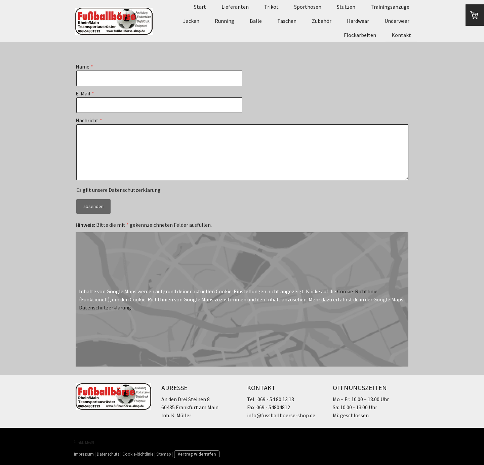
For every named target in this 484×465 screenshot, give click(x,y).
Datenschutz (108, 454)
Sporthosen (307, 6)
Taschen (286, 20)
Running (224, 20)
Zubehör (321, 20)
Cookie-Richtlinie (357, 291)
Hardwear (358, 20)
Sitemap (163, 454)
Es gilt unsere (118, 189)
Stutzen (346, 6)
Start (200, 6)
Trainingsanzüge (390, 6)
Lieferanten (235, 6)
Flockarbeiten (360, 35)
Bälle (256, 20)
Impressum (84, 454)
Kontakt (401, 35)
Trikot (271, 6)
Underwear (397, 20)
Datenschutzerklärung (135, 189)
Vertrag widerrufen (197, 454)
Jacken (191, 20)
